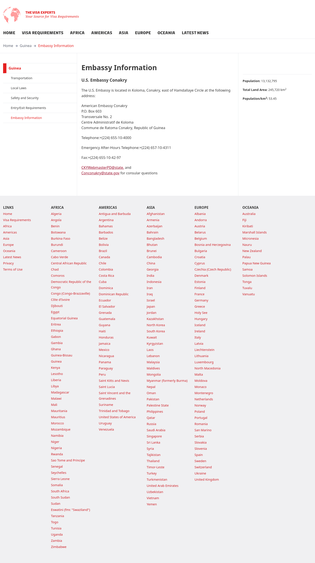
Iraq (150, 294)
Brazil (103, 251)
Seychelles (58, 473)
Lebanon (153, 356)
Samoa (247, 269)
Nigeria (56, 448)
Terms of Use (13, 269)
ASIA (123, 32)
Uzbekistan (155, 492)
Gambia (57, 343)
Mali (54, 405)
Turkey (152, 473)
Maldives (153, 368)
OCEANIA (166, 32)
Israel (151, 300)
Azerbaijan (154, 226)
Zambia (56, 541)
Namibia (57, 435)
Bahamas (106, 226)
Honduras (106, 337)
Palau (246, 257)
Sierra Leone (60, 479)
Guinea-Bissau (61, 355)
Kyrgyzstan (155, 343)
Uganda (57, 534)
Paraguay (106, 368)
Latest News (12, 257)
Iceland (200, 325)
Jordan (151, 313)
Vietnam (153, 498)
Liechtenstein (204, 350)
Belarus (200, 232)
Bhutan (152, 245)
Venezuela (106, 429)
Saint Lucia (107, 387)
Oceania (9, 251)
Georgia (153, 269)
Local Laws (19, 88)
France (200, 294)
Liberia (56, 380)
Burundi (57, 245)
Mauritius (58, 417)
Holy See (201, 313)
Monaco (201, 387)
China (151, 263)
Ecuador (105, 300)
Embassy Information (56, 45)
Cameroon (59, 251)
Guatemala (107, 319)
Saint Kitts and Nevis (114, 380)
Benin (55, 226)
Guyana (104, 325)
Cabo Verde (59, 257)
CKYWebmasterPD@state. (103, 167)
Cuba (102, 282)
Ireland (200, 331)
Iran (150, 288)
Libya (55, 386)
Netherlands (204, 399)
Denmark (202, 275)
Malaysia (153, 362)
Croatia (200, 257)
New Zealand (252, 251)
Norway (200, 405)
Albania (200, 214)
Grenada (105, 313)
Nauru (247, 245)
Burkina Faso (60, 238)
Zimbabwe (58, 547)
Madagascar (60, 392)
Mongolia (154, 374)
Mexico (104, 350)
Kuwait (152, 337)
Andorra (201, 220)
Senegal (57, 466)
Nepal (151, 387)
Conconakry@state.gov (101, 173)
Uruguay (105, 423)
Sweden (200, 461)
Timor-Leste (155, 467)
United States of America (117, 417)
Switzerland (203, 467)
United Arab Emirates (162, 486)
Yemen (152, 504)
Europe (8, 245)
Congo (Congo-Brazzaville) (70, 293)
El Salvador (107, 306)
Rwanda (57, 454)
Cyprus (200, 263)
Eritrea (56, 324)
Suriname (106, 405)
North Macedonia (208, 368)
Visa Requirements (17, 220)
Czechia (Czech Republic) (213, 269)
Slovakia (201, 442)
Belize (103, 238)
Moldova (201, 380)
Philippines (155, 411)
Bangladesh (155, 238)
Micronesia (250, 238)
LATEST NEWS (195, 32)
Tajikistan (154, 455)
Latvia (199, 343)
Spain (199, 455)
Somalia (57, 485)
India (150, 275)
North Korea (156, 325)
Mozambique (60, 429)
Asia (6, 238)
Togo (54, 522)
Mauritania (59, 411)
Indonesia (154, 282)
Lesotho (57, 374)
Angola (56, 220)
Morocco (57, 423)
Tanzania (57, 516)
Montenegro (204, 393)
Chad (55, 269)
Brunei (152, 251)
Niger (55, 442)
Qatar (151, 418)
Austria (200, 226)
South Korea (156, 331)
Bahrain (152, 232)
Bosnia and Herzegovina (213, 245)
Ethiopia (57, 330)
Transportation (21, 78)
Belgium (201, 238)
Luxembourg (204, 362)
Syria (150, 448)
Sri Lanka (153, 442)
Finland (200, 288)
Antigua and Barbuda (115, 214)
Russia (151, 424)
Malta (199, 374)
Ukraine (200, 473)
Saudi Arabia (156, 430)
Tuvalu (247, 288)
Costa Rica (106, 275)
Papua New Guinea (256, 263)
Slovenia (201, 448)
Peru (102, 374)
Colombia (106, 269)
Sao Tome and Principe (68, 460)
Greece (200, 306)
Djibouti (57, 306)
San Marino (203, 430)
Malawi (56, 398)
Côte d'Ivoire (60, 300)
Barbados (106, 232)
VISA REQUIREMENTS (42, 32)
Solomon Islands (254, 275)
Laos (150, 350)
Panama (105, 362)
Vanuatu (248, 294)
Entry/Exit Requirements (28, 108)
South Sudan (60, 497)
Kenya (55, 367)
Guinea (26, 45)
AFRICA (77, 32)
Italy (198, 337)
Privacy (8, 263)
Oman (151, 393)
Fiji (244, 220)
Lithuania (202, 356)
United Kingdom (207, 479)
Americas (10, 232)
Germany (201, 300)
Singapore (154, 436)
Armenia (153, 220)
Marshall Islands (254, 232)
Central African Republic (69, 263)
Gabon (56, 337)
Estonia (200, 282)
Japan (151, 306)
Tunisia (56, 528)
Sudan (56, 503)
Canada (104, 257)
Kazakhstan (155, 319)
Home (8, 45)
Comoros (58, 275)
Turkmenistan (157, 479)
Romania (201, 424)
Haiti (102, 331)
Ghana (56, 349)
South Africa (60, 491)
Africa (7, 226)
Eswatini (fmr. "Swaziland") (70, 510)
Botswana (58, 232)
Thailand (153, 461)
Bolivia (104, 245)
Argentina (106, 220)
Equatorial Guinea (64, 318)
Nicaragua (106, 356)
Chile (102, 263)
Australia (248, 214)
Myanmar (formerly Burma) (167, 380)
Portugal (201, 418)
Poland (200, 411)
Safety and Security (24, 98)
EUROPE (143, 32)
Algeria (56, 214)
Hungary (201, 319)
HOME (9, 32)
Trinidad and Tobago (114, 411)
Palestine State (158, 405)
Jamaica (104, 343)
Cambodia (154, 257)
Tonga (247, 282)
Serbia (199, 436)
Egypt (55, 312)
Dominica (106, 288)
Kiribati (247, 226)
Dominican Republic (114, 294)
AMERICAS (101, 32)
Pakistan (153, 399)
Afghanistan (156, 214)
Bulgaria (201, 251)
